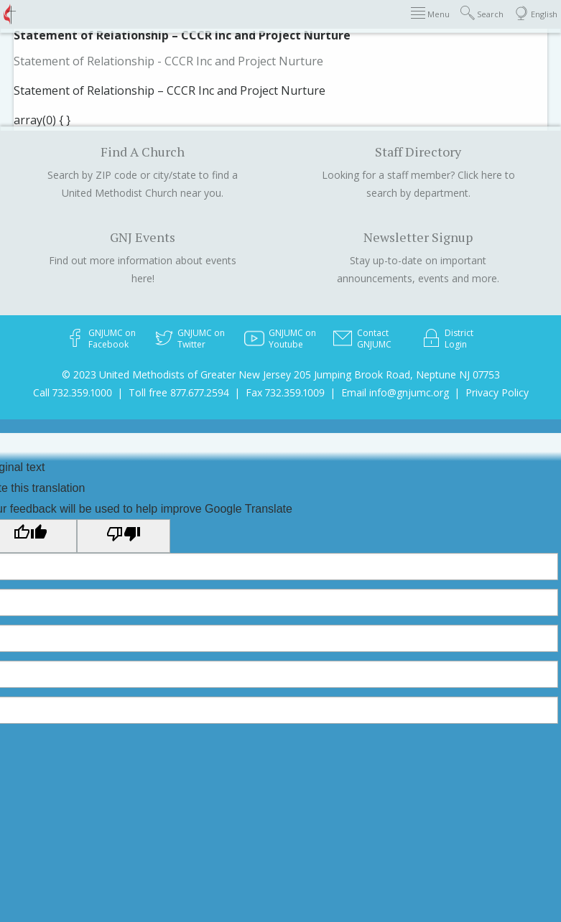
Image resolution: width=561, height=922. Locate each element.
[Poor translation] (123, 535)
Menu (430, 13)
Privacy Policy (497, 392)
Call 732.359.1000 (72, 392)
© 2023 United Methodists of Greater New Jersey (176, 374)
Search (482, 13)
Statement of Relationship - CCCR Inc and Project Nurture (168, 61)
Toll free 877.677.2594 (179, 392)
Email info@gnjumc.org (395, 392)
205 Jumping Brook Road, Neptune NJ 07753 (397, 374)
